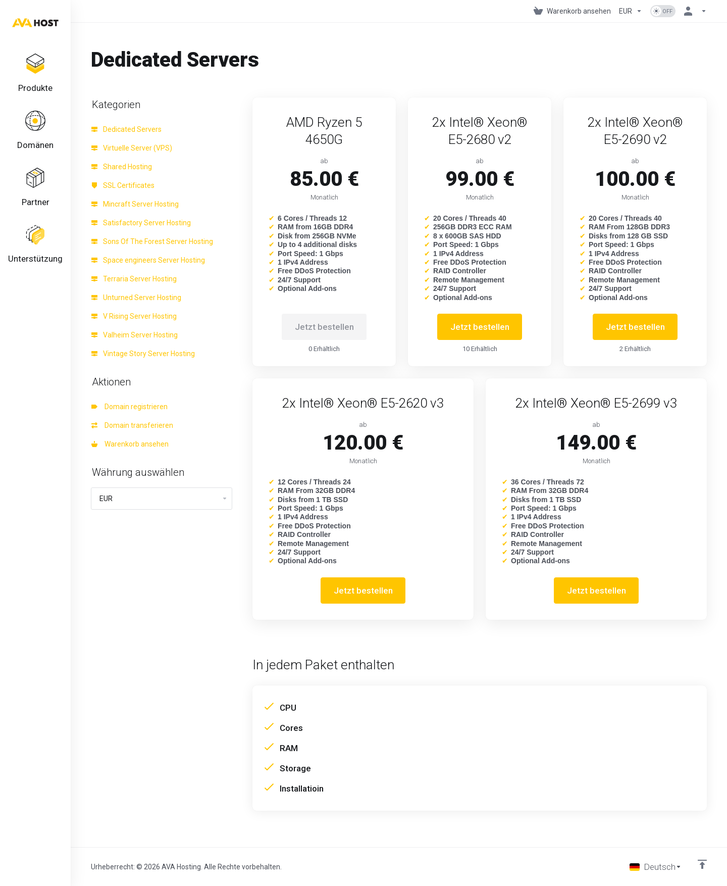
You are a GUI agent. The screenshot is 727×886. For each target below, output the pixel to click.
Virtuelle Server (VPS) (131, 148)
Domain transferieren (132, 425)
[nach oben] (702, 864)
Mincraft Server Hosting (135, 204)
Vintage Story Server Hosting (143, 354)
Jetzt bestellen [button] (479, 327)
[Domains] (35, 131)
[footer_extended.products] (35, 73)
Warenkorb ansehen (130, 444)
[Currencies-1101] (630, 11)
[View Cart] (572, 11)
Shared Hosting (121, 167)
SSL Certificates (122, 185)
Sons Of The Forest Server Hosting (152, 241)
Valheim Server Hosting (134, 335)
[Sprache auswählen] (655, 867)
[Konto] (693, 11)
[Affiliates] (35, 188)
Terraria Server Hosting (134, 279)
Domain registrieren (129, 407)
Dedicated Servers (126, 129)
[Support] (35, 245)
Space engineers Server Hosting (148, 260)
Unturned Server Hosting (136, 297)
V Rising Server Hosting (134, 316)
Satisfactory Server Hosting (141, 223)
